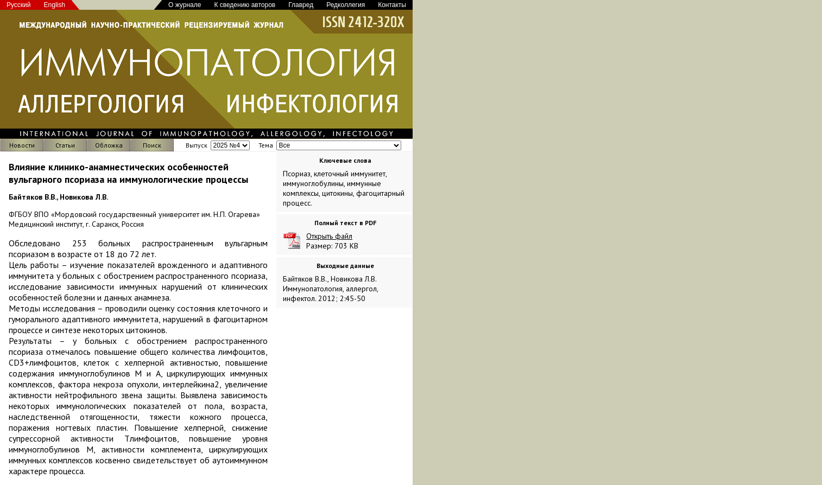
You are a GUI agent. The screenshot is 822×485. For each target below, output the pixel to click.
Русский (19, 5)
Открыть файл (329, 236)
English (54, 5)
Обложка (109, 145)
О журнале (184, 5)
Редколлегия (345, 5)
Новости (22, 145)
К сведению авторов (244, 5)
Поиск (152, 145)
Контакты (392, 5)
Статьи (65, 145)
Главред (300, 5)
